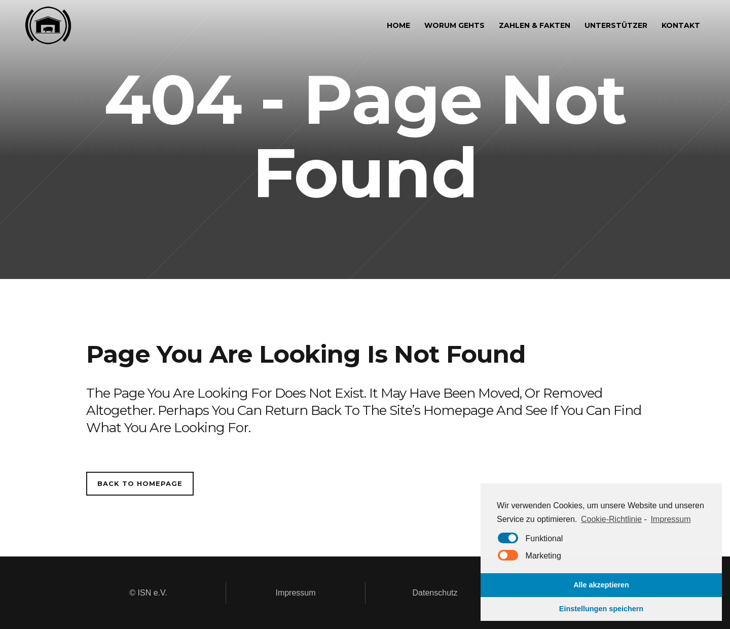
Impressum (295, 592)
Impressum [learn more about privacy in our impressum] (670, 519)
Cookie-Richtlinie (611, 519)
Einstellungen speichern (601, 609)
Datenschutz (435, 592)
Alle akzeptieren (601, 585)
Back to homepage (139, 483)
